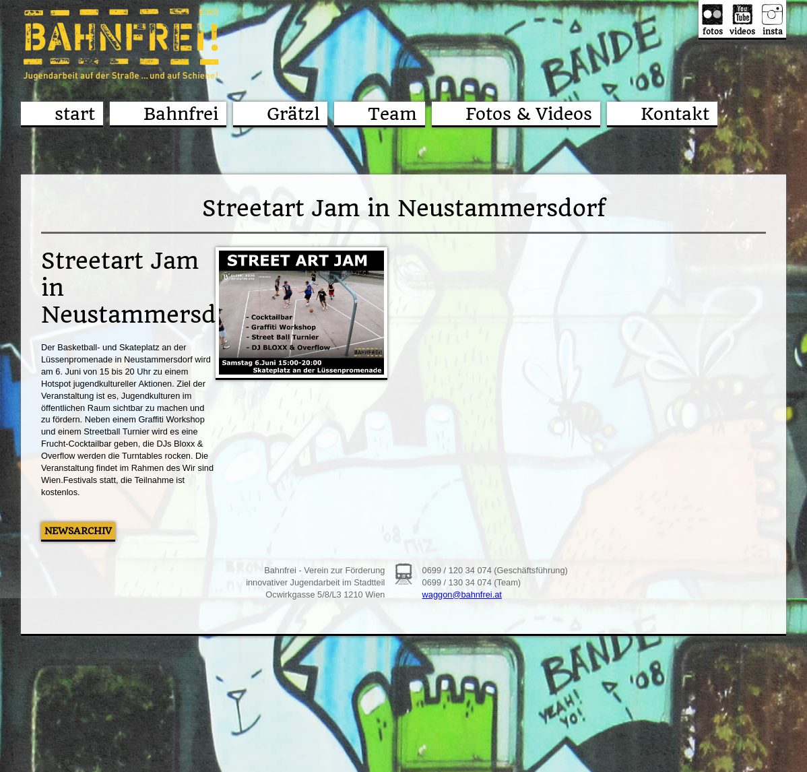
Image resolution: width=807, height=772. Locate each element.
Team (392, 114)
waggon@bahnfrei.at (462, 594)
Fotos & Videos (528, 114)
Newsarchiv (78, 530)
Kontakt (675, 114)
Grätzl (293, 114)
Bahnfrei (180, 114)
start (75, 114)
